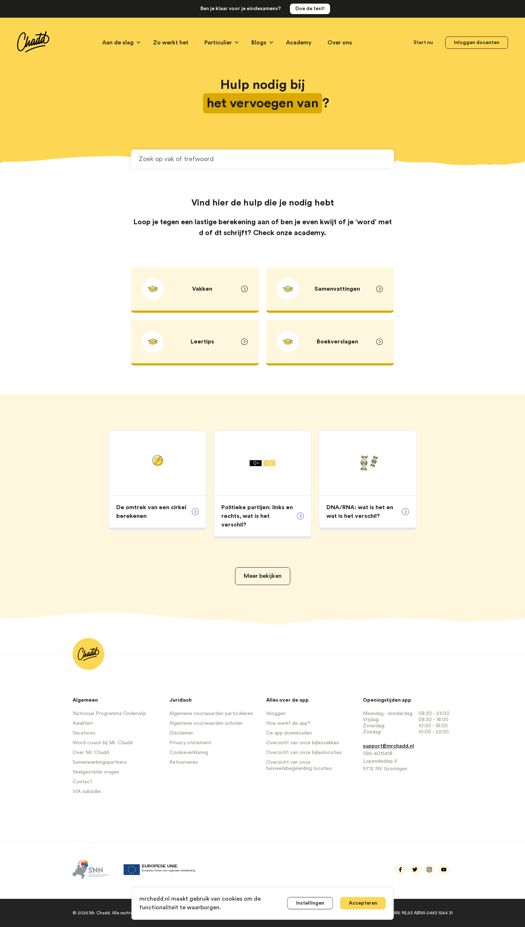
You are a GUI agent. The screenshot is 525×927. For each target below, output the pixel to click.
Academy (299, 43)
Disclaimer (181, 733)
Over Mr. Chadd (91, 752)
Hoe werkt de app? (288, 723)
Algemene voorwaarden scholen (206, 723)
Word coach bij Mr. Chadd (103, 742)
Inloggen (276, 713)
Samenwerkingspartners (100, 762)
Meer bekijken (263, 576)
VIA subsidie (87, 791)
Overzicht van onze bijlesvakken (302, 742)
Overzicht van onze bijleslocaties (304, 752)
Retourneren (183, 762)
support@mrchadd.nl (388, 746)
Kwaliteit (83, 723)
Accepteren (363, 903)
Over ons (339, 43)
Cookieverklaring (188, 752)
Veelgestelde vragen (96, 772)
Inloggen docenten (476, 42)
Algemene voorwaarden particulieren (211, 713)
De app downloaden (289, 733)
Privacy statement (190, 742)
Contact (82, 781)
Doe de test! (310, 8)
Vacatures (84, 733)
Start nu (423, 42)
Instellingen (310, 903)
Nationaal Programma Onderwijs (109, 713)
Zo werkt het (171, 43)
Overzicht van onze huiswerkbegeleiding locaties (299, 765)
